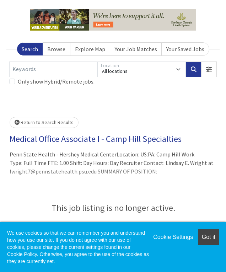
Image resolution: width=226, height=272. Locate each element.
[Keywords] (53, 69)
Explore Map (90, 49)
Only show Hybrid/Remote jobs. (56, 81)
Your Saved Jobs (185, 49)
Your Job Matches (136, 49)
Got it (208, 237)
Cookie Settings (173, 237)
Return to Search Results (44, 122)
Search (30, 49)
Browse (56, 49)
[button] (209, 69)
